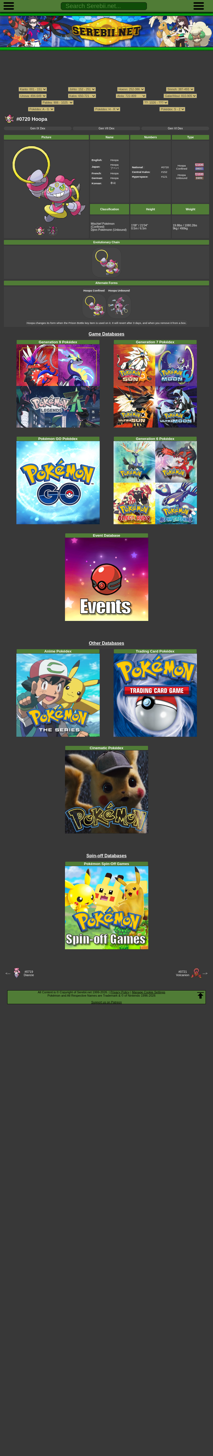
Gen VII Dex (106, 128)
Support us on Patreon (106, 1002)
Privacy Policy (120, 992)
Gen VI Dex (175, 128)
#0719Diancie (29, 973)
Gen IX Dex (37, 128)
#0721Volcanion (182, 973)
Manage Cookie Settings (148, 992)
